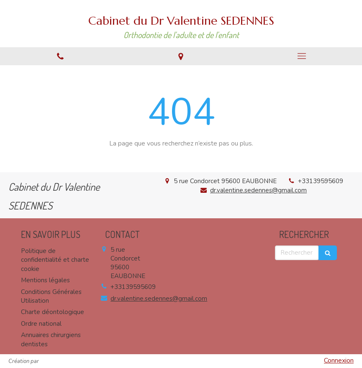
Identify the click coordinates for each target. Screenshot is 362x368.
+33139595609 (320, 181)
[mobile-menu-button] (301, 56)
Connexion (339, 360)
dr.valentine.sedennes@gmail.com (258, 190)
